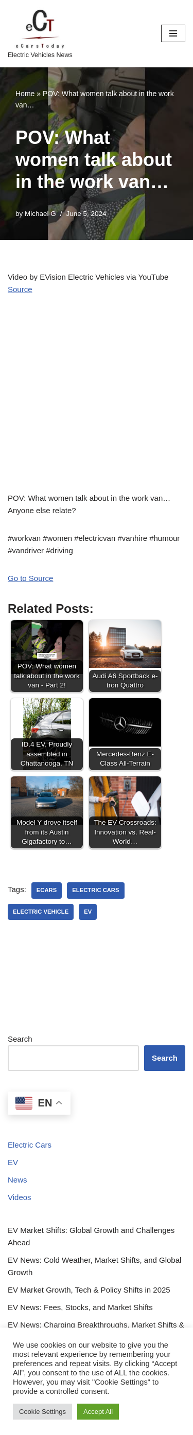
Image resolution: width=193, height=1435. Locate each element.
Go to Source (30, 578)
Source (20, 289)
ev (88, 912)
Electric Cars (29, 1144)
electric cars (95, 890)
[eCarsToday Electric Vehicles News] (40, 33)
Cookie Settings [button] (42, 1411)
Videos (19, 1197)
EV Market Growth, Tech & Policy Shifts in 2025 (89, 1289)
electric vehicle (40, 912)
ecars (47, 890)
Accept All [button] (98, 1411)
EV (13, 1162)
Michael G (40, 213)
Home (24, 93)
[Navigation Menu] (173, 33)
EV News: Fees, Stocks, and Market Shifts (80, 1307)
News (17, 1179)
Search (20, 1038)
